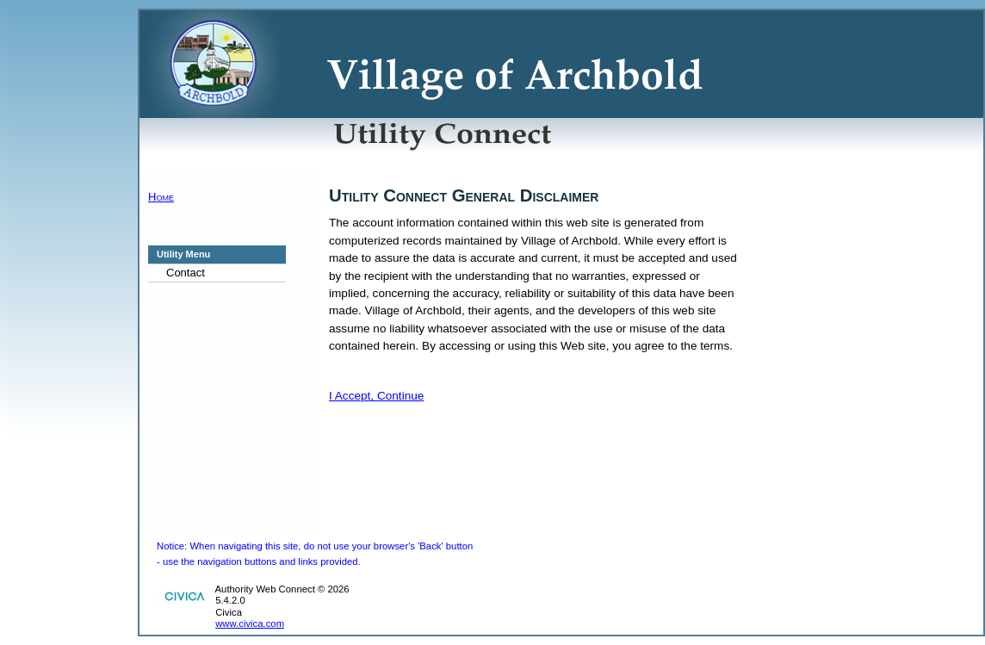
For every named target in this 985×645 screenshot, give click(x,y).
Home (161, 196)
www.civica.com (249, 623)
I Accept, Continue (376, 395)
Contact (185, 272)
